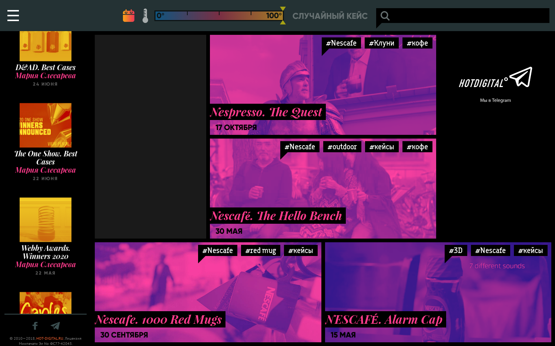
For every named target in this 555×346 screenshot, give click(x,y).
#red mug (260, 250)
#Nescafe (341, 43)
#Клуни (381, 43)
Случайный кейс (330, 16)
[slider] (283, 15)
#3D (456, 250)
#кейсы (382, 147)
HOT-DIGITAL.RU (49, 338)
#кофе (417, 43)
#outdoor (342, 147)
